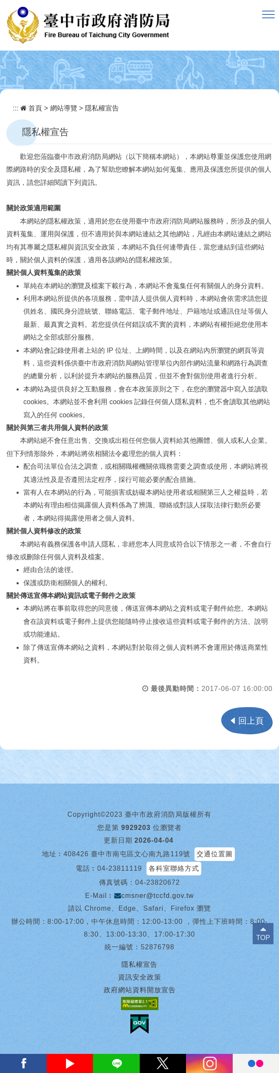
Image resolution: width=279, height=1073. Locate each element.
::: (15, 108)
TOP (263, 937)
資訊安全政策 (139, 977)
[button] (268, 15)
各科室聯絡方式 (174, 868)
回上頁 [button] (251, 720)
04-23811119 (119, 868)
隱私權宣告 (102, 108)
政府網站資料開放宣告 (140, 990)
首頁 (31, 108)
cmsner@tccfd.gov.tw (154, 895)
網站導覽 (63, 108)
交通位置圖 (215, 854)
